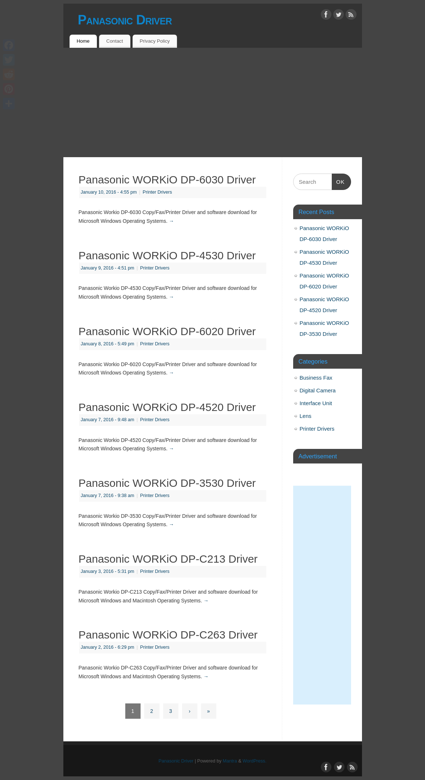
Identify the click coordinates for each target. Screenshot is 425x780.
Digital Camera (318, 390)
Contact (114, 41)
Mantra (230, 761)
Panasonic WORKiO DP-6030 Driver (167, 180)
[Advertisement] (212, 102)
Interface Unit (316, 403)
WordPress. (255, 761)
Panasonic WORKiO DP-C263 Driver (168, 635)
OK (338, 181)
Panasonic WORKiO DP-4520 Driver (167, 407)
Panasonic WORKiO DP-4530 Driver (167, 255)
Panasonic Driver (125, 19)
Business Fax (316, 378)
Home (82, 41)
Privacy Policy (155, 41)
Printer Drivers (157, 192)
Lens (306, 416)
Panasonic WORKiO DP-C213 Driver (168, 559)
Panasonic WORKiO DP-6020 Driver (167, 331)
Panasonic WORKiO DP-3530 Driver (167, 483)
